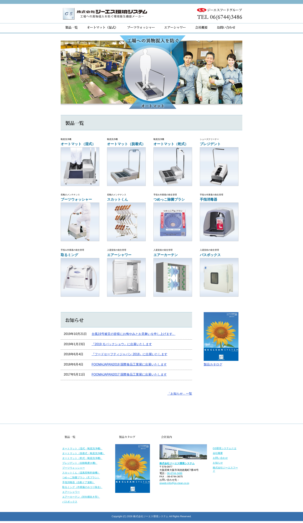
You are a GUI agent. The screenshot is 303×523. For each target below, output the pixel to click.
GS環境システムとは (225, 448)
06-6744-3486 (174, 473)
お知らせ (218, 462)
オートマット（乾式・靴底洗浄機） (82, 458)
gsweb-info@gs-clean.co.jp (174, 483)
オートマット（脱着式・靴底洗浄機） (83, 453)
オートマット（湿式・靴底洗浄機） (82, 448)
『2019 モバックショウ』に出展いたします (122, 344)
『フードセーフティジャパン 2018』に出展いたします (129, 354)
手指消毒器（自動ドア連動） (78, 482)
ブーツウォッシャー (73, 467)
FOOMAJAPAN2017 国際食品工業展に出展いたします (129, 374)
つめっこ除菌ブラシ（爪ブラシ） (81, 477)
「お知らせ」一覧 (179, 393)
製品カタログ (213, 364)
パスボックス (69, 501)
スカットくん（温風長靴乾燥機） (81, 472)
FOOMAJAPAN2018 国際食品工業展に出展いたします (129, 364)
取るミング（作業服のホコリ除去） (82, 487)
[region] (151, 72)
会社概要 (218, 453)
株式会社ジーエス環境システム (177, 463)
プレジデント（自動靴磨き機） (79, 463)
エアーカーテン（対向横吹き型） (81, 496)
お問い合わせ (220, 458)
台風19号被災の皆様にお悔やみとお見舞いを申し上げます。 (133, 334)
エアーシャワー (71, 492)
